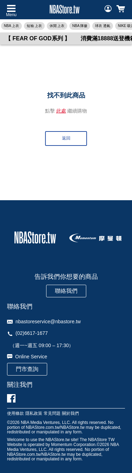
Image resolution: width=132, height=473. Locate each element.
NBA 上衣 (11, 26)
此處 (61, 111)
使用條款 (15, 413)
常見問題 (52, 413)
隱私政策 (33, 413)
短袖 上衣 (34, 26)
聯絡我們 (66, 291)
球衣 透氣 (102, 26)
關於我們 (70, 413)
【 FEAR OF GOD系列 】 (37, 38)
